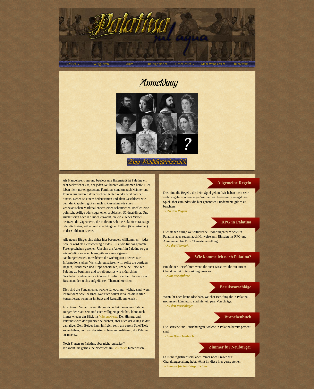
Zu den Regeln (177, 211)
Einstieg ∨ (73, 64)
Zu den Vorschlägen (180, 306)
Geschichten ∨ (185, 64)
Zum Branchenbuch (180, 336)
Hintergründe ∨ (157, 64)
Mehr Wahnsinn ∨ (213, 64)
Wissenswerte (108, 316)
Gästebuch (120, 348)
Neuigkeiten (101, 64)
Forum (129, 64)
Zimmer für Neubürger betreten (188, 366)
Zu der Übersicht (178, 245)
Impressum (241, 64)
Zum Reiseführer (178, 275)
